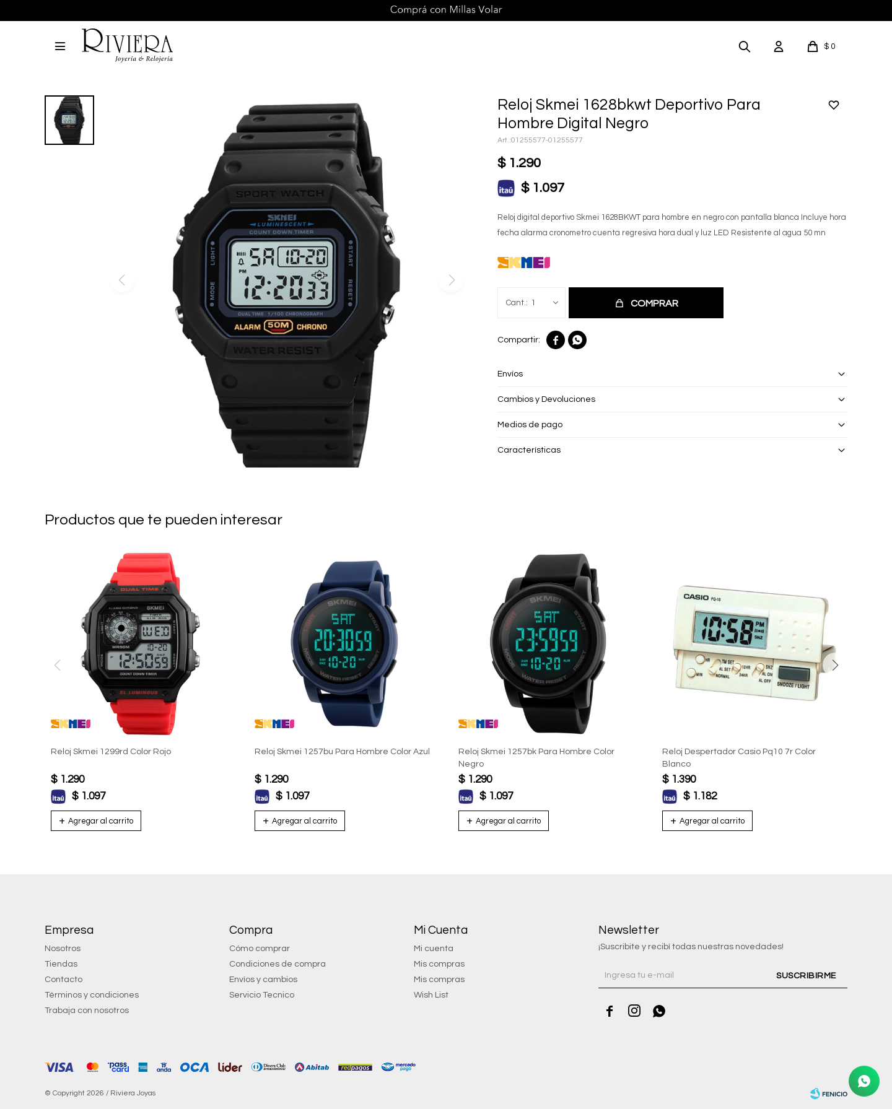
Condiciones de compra (277, 964)
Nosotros (63, 948)
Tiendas (61, 964)
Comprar (654, 303)
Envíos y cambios (263, 979)
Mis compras (439, 964)
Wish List (431, 995)
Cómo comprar (259, 948)
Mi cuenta (433, 948)
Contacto (63, 979)
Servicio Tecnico (261, 995)
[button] (744, 45)
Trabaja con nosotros (87, 1010)
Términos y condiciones (92, 995)
